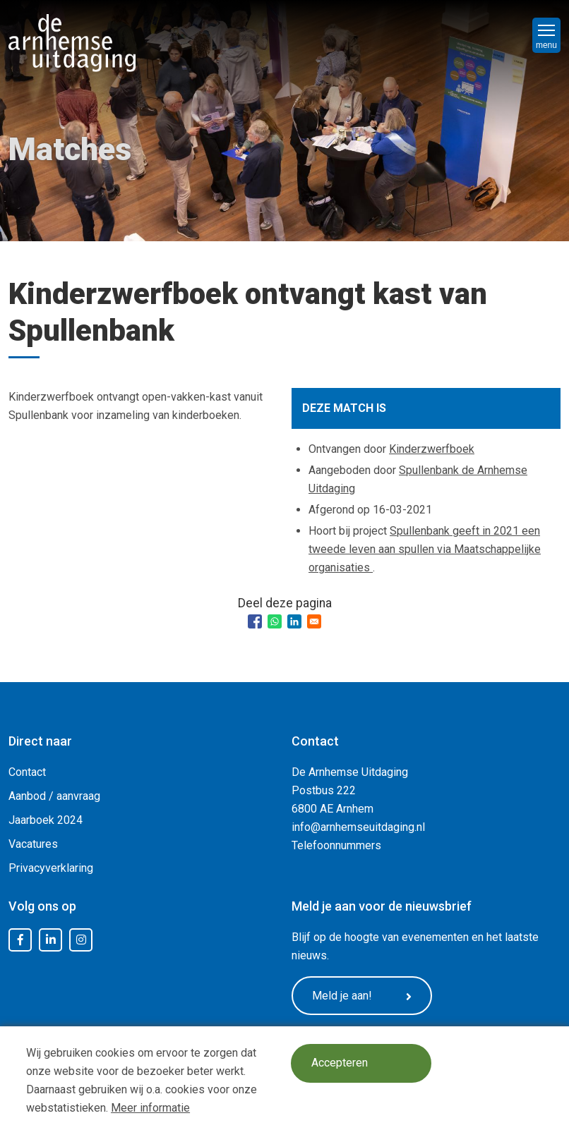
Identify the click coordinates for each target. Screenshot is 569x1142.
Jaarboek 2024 (45, 820)
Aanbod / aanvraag (54, 796)
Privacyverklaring (50, 868)
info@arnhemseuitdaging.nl (358, 827)
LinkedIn (51, 940)
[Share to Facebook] (255, 621)
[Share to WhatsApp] (275, 621)
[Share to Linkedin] (294, 621)
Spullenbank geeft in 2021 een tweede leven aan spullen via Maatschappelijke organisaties (425, 549)
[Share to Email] (314, 621)
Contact (27, 772)
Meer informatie (150, 1107)
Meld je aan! (362, 996)
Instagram (81, 940)
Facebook (20, 940)
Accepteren (339, 1063)
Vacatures (33, 844)
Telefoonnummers (336, 845)
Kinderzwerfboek (431, 449)
